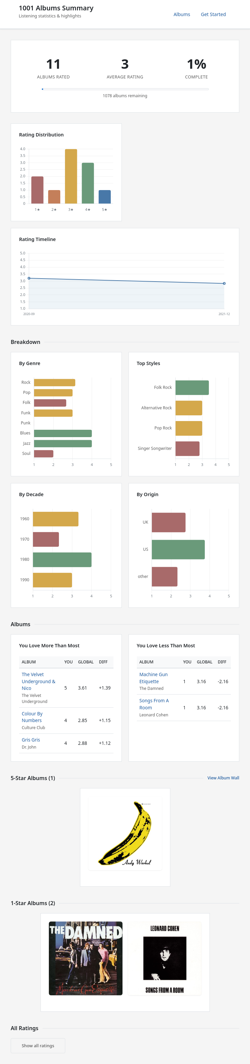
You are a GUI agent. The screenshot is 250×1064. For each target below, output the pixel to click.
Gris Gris (31, 739)
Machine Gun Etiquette (154, 677)
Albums (182, 14)
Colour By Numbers (32, 716)
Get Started (213, 14)
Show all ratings (38, 1046)
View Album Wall (223, 778)
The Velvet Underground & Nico (38, 681)
